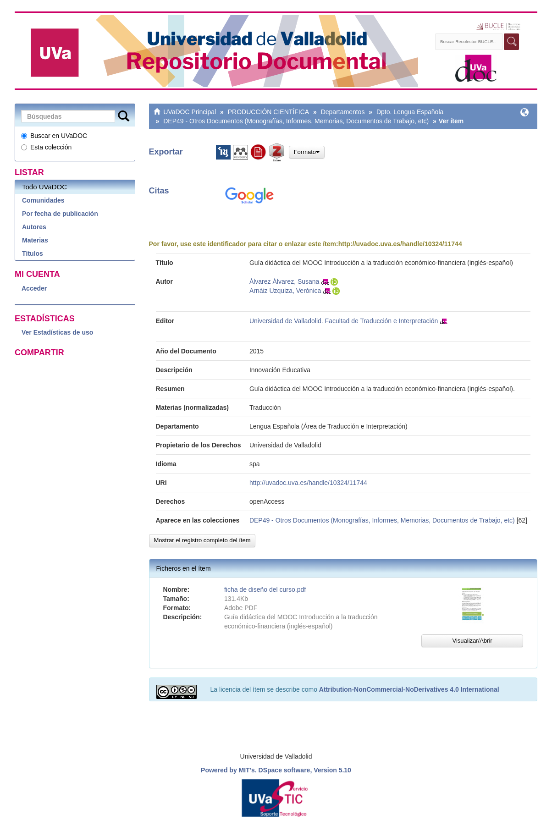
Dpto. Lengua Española (409, 112)
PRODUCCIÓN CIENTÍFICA (268, 112)
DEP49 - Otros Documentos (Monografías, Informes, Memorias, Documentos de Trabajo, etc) (296, 121)
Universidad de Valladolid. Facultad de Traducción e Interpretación (343, 321)
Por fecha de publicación (60, 213)
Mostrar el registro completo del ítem (202, 540)
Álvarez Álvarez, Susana (284, 281)
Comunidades (43, 200)
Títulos (32, 253)
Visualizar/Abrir (472, 640)
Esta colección (46, 147)
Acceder (34, 288)
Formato (307, 152)
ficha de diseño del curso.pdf (265, 589)
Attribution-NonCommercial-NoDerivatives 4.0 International (409, 689)
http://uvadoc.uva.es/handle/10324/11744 (400, 244)
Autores (34, 227)
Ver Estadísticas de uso (57, 332)
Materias (35, 240)
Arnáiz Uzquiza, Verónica (285, 290)
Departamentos (343, 112)
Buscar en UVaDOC (54, 135)
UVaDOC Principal (189, 112)
